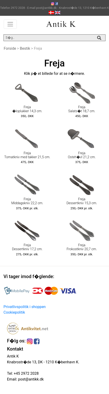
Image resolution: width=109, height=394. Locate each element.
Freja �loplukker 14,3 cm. (27, 109)
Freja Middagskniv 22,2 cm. (27, 201)
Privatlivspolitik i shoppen (24, 307)
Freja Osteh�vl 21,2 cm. (81, 155)
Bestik (25, 48)
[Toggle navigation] (10, 24)
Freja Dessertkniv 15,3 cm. (81, 201)
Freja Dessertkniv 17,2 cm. (27, 247)
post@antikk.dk (30, 379)
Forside (10, 48)
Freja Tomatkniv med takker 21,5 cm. (27, 155)
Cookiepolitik (14, 312)
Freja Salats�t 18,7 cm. (81, 109)
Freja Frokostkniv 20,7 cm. (82, 247)
